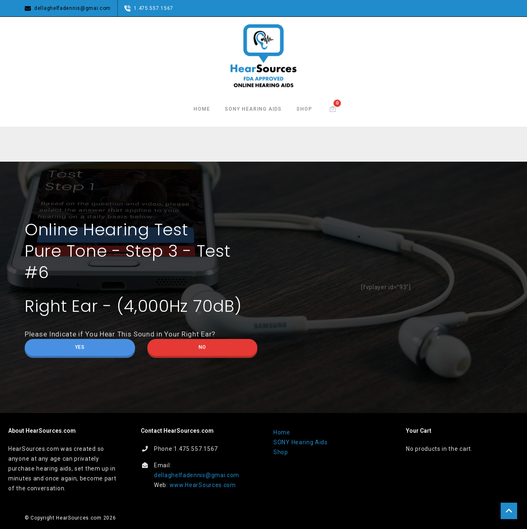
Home (202, 109)
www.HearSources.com (203, 484)
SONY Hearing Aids (253, 109)
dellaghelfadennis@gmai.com (196, 474)
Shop (304, 109)
